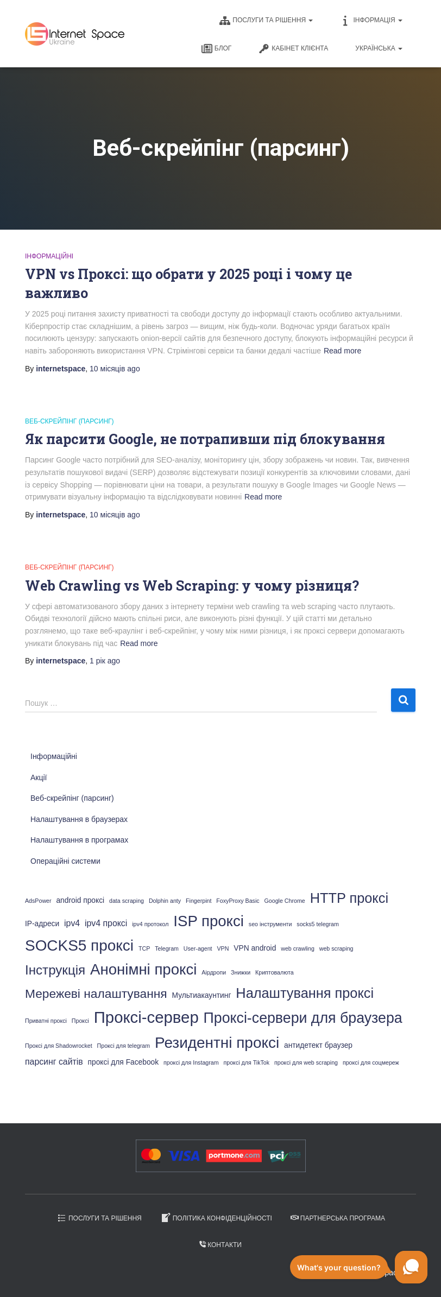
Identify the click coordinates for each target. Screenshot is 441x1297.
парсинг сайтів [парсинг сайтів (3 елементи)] (54, 1061)
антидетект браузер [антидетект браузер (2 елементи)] (318, 1045)
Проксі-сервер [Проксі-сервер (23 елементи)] (146, 1017)
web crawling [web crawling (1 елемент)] (297, 948)
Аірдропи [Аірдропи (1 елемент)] (213, 972)
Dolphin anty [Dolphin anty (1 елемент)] (165, 900)
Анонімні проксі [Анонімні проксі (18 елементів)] (143, 969)
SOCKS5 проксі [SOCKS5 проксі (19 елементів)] (79, 945)
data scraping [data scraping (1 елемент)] (126, 900)
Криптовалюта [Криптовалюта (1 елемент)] (274, 972)
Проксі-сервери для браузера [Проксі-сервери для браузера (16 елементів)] (303, 1018)
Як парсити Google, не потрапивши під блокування (205, 439)
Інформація (371, 20)
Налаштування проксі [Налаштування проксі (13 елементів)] (305, 993)
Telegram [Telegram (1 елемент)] (167, 948)
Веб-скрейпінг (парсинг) (69, 421)
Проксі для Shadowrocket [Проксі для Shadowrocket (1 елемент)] (58, 1045)
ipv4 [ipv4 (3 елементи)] (72, 923)
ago (115, 368)
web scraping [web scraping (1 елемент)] (336, 948)
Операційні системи (65, 861)
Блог (216, 48)
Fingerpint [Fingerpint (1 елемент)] (198, 900)
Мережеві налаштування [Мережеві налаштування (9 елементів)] (96, 993)
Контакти (220, 1245)
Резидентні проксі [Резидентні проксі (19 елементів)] (217, 1042)
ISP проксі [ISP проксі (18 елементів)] (208, 921)
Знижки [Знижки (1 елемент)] (240, 972)
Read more (342, 350)
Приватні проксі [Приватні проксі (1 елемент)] (46, 1020)
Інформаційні (49, 256)
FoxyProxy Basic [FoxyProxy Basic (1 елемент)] (237, 900)
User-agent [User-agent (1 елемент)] (198, 948)
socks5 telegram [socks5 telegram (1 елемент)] (318, 924)
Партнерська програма (338, 1218)
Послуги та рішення (266, 20)
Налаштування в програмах (79, 840)
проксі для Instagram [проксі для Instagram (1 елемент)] (191, 1062)
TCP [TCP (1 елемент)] (144, 948)
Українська (378, 48)
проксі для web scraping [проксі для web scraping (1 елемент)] (306, 1062)
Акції (38, 777)
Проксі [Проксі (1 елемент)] (80, 1020)
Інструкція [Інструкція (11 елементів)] (55, 970)
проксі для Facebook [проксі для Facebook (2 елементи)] (123, 1062)
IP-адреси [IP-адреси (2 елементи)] (42, 924)
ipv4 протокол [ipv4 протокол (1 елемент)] (150, 924)
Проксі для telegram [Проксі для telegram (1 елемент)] (123, 1045)
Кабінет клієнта (293, 48)
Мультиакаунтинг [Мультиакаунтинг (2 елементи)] (201, 995)
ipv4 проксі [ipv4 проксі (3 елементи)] (106, 923)
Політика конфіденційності (216, 1217)
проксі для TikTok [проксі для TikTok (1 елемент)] (246, 1062)
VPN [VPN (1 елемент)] (223, 948)
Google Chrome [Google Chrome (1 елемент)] (284, 900)
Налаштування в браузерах (79, 819)
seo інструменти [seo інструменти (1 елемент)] (270, 924)
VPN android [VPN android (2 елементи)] (255, 948)
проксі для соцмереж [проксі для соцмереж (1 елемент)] (371, 1062)
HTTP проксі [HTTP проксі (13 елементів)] (349, 898)
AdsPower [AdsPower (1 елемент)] (38, 900)
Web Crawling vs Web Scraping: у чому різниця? (192, 585)
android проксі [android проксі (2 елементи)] (80, 900)
